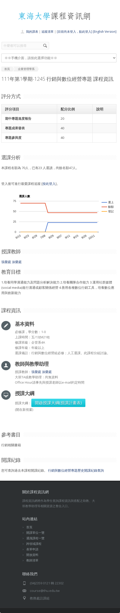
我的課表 (32, 31)
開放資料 (32, 555)
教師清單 (32, 560)
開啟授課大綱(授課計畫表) (58, 402)
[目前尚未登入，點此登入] (74, 31)
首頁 (29, 527)
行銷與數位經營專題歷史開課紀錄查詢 (76, 470)
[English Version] (104, 31)
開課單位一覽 (35, 532)
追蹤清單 (47, 31)
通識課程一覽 (35, 538)
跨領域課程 (33, 544)
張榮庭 (6, 262)
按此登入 (49, 183)
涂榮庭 (17, 262)
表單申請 (32, 549)
